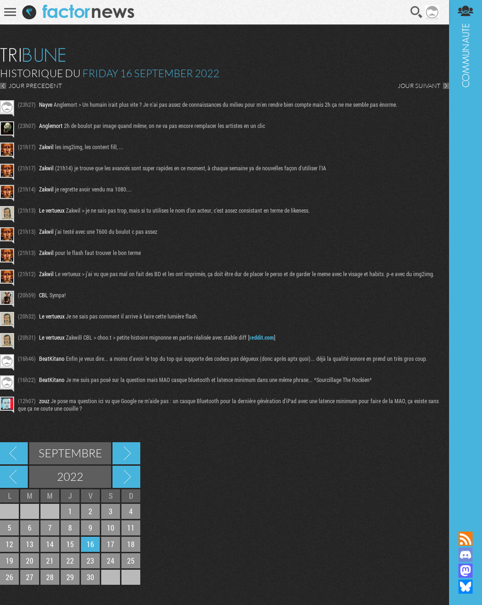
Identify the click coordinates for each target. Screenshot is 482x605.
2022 (70, 477)
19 (9, 560)
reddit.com (261, 337)
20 (29, 560)
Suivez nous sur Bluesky (465, 587)
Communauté (465, 256)
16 (90, 544)
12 (9, 544)
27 (29, 577)
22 (70, 560)
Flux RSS (465, 539)
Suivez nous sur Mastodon (465, 571)
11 (131, 528)
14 (50, 544)
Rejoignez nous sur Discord (465, 555)
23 (90, 560)
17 (110, 544)
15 (70, 544)
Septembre (70, 453)
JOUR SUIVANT (419, 85)
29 (70, 577)
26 (9, 577)
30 (90, 577)
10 (110, 528)
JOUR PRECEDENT (35, 85)
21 (50, 560)
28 (50, 577)
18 (131, 544)
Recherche (417, 12)
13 (29, 544)
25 (131, 560)
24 (110, 560)
